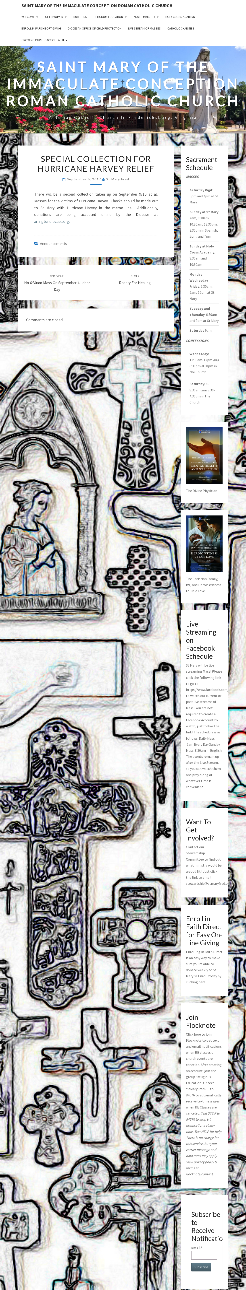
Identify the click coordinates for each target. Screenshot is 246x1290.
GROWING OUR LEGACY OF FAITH (42, 40)
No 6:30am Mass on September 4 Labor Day (57, 283)
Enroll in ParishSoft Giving (41, 28)
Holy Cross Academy (180, 17)
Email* (204, 1252)
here (201, 982)
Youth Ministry (144, 17)
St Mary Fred (117, 179)
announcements (53, 243)
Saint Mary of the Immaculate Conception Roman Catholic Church (97, 5)
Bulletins (80, 17)
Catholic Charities (180, 28)
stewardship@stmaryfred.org (208, 883)
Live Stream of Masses (144, 28)
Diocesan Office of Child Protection (94, 28)
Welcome (28, 17)
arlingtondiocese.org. (52, 221)
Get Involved (54, 17)
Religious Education (108, 17)
